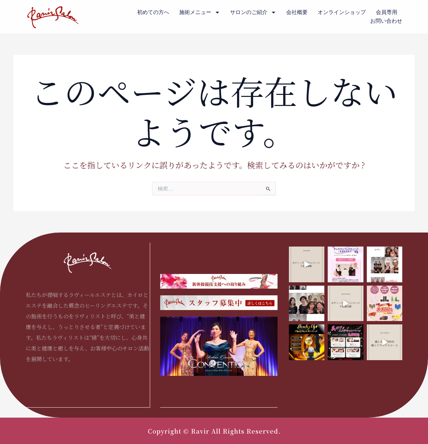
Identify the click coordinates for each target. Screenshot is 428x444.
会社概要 (297, 12)
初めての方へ (153, 12)
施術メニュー (199, 12)
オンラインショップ (342, 12)
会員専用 (386, 12)
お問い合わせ (386, 21)
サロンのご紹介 (253, 12)
